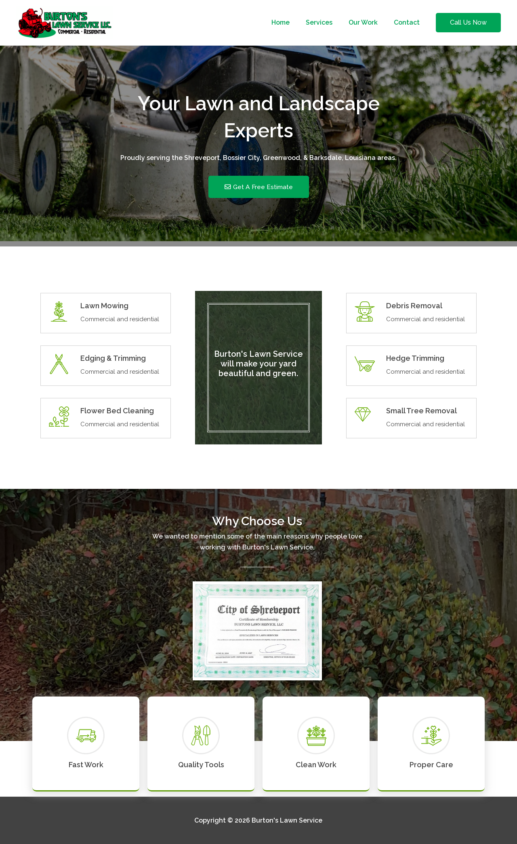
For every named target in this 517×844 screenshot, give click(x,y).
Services (327, 22)
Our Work (367, 22)
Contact (408, 22)
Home (292, 22)
